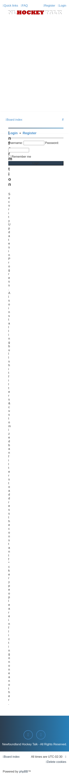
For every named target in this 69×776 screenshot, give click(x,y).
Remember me (21, 156)
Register (29, 133)
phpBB (23, 771)
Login (13, 133)
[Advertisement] (34, 75)
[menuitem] (24, 5)
